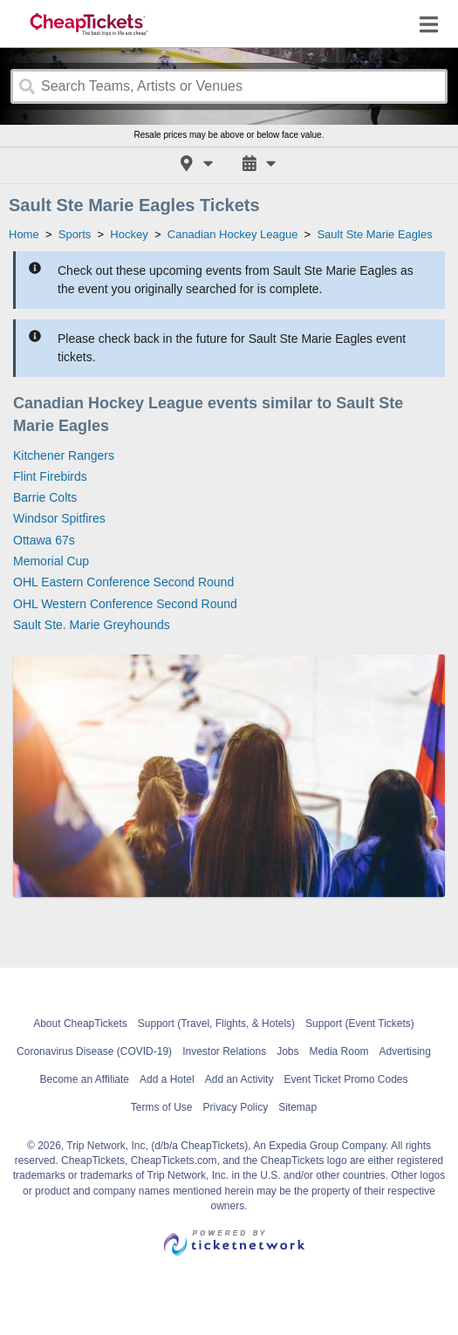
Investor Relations (224, 1051)
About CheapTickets (80, 1023)
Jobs (287, 1051)
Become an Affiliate (84, 1079)
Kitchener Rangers (63, 455)
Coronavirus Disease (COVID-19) (94, 1051)
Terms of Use (162, 1107)
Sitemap (297, 1107)
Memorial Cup (51, 561)
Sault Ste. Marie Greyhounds (91, 625)
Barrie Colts (45, 497)
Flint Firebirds (50, 476)
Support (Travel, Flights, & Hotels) (216, 1023)
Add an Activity (239, 1079)
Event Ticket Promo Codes (345, 1079)
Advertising (405, 1051)
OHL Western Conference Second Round (125, 604)
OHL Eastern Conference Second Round (123, 582)
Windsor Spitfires (59, 518)
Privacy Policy (235, 1107)
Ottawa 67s (44, 540)
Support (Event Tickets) (359, 1023)
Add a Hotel (167, 1079)
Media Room (339, 1051)
